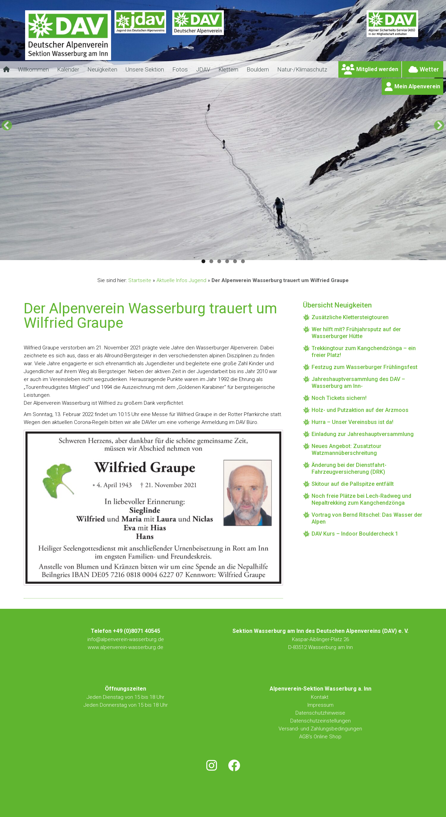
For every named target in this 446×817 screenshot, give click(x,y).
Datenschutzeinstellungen (320, 721)
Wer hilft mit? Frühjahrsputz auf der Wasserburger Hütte (356, 332)
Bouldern (258, 69)
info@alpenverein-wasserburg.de (125, 639)
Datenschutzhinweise (320, 713)
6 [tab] (243, 261)
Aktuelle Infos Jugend (181, 280)
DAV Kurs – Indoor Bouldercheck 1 (355, 533)
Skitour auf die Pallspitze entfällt (353, 484)
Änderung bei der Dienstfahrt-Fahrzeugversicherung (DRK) (349, 468)
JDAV (203, 69)
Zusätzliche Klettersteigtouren (350, 317)
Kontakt (320, 697)
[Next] (439, 125)
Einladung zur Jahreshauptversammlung (363, 434)
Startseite (139, 280)
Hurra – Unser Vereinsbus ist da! (352, 422)
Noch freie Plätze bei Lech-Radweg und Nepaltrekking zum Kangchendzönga (361, 499)
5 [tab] (235, 261)
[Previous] (7, 125)
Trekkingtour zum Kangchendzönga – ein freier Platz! (364, 351)
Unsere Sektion (145, 69)
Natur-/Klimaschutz (302, 69)
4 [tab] (227, 261)
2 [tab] (211, 261)
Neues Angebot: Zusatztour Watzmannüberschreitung (346, 449)
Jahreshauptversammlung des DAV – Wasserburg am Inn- (358, 382)
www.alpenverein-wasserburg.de (125, 647)
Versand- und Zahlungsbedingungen (320, 729)
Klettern (228, 69)
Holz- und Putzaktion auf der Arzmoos (360, 410)
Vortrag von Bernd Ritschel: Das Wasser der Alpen (367, 518)
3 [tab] (219, 261)
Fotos (180, 69)
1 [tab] (203, 261)
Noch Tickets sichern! (339, 398)
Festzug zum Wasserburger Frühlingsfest (364, 367)
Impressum (320, 705)
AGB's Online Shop (320, 737)
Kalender (68, 69)
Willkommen (33, 69)
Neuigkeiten (102, 69)
